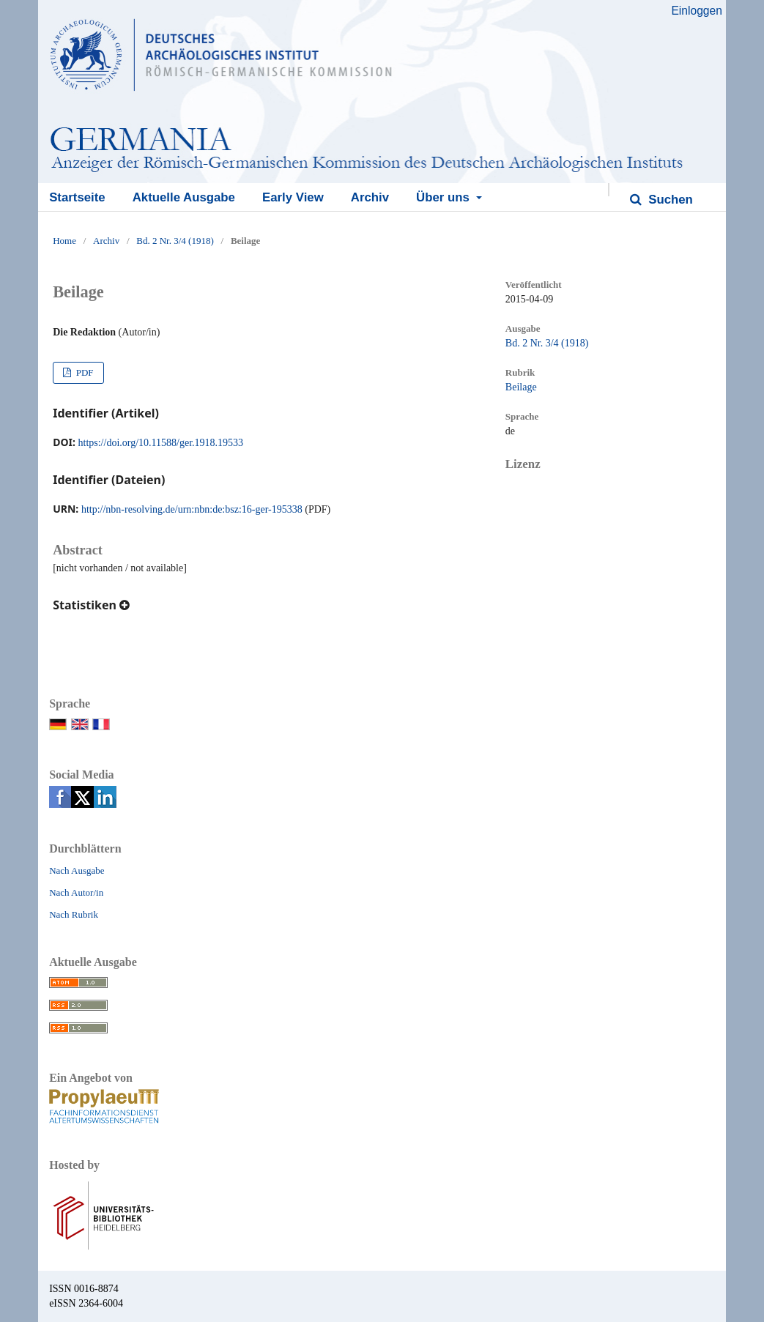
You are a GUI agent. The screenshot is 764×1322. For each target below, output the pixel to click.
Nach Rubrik (73, 914)
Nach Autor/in (76, 892)
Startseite (77, 197)
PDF (83, 372)
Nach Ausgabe (76, 870)
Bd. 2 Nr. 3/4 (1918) (174, 240)
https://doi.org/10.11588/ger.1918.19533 (161, 442)
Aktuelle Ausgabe (184, 197)
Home (64, 240)
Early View (293, 197)
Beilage (521, 387)
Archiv (370, 197)
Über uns (444, 197)
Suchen (669, 200)
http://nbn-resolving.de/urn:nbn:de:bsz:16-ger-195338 (192, 509)
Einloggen (696, 10)
